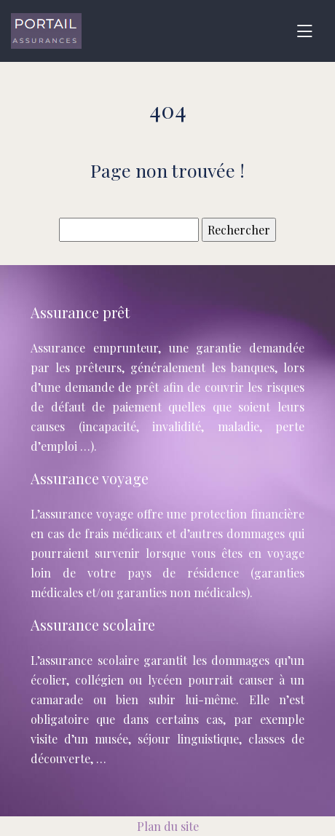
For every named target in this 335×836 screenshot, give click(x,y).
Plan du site (168, 826)
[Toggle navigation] (304, 31)
